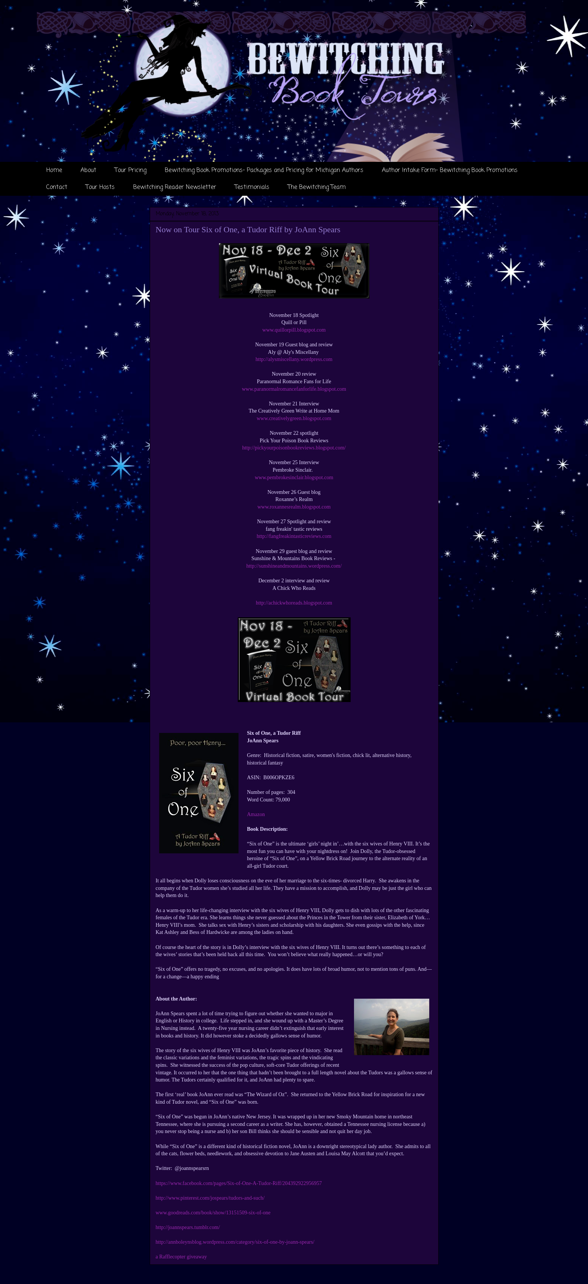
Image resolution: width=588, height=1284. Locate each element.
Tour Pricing (130, 170)
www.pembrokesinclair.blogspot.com (294, 477)
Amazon (256, 814)
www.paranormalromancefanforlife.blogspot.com (294, 389)
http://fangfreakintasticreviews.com (294, 536)
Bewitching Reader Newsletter (174, 187)
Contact (56, 187)
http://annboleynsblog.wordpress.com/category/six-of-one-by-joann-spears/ (235, 1242)
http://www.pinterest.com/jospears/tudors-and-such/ (210, 1198)
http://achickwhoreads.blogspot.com (294, 603)
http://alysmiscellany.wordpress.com (293, 359)
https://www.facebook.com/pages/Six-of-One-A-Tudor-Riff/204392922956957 (239, 1183)
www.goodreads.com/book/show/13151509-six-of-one (213, 1212)
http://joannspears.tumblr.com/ (188, 1227)
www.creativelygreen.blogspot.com (294, 418)
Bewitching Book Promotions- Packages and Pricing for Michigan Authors (264, 170)
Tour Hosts (100, 187)
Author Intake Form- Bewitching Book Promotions (450, 170)
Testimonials (252, 187)
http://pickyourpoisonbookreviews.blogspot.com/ (294, 448)
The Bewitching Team (317, 187)
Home (54, 170)
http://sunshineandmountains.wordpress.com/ (294, 566)
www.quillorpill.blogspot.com (293, 330)
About (88, 170)
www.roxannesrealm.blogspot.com (294, 507)
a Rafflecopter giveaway (181, 1257)
